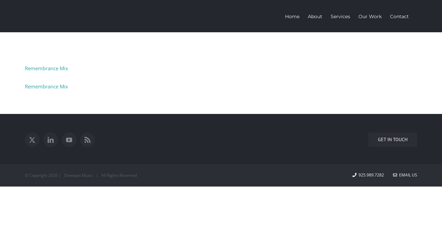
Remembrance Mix (46, 68)
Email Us (405, 175)
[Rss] (87, 139)
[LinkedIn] (50, 139)
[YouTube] (69, 139)
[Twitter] (32, 139)
